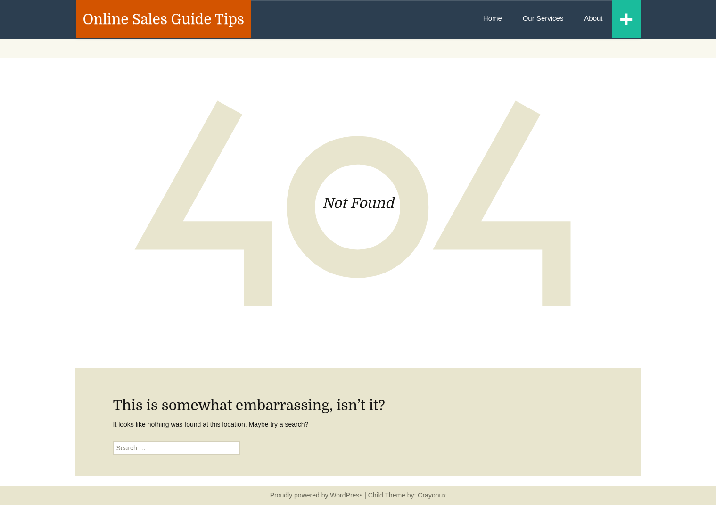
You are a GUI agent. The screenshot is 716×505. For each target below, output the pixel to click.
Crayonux (431, 495)
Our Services (543, 18)
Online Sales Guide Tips (164, 19)
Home (492, 18)
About (593, 18)
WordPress (346, 495)
